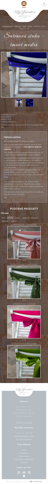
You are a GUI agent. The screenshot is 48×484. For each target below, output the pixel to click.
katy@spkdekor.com (23, 436)
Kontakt (24, 462)
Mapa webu (24, 456)
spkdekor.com (7, 26)
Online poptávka (24, 439)
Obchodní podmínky (24, 459)
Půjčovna (24, 453)
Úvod (24, 450)
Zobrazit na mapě (24, 422)
